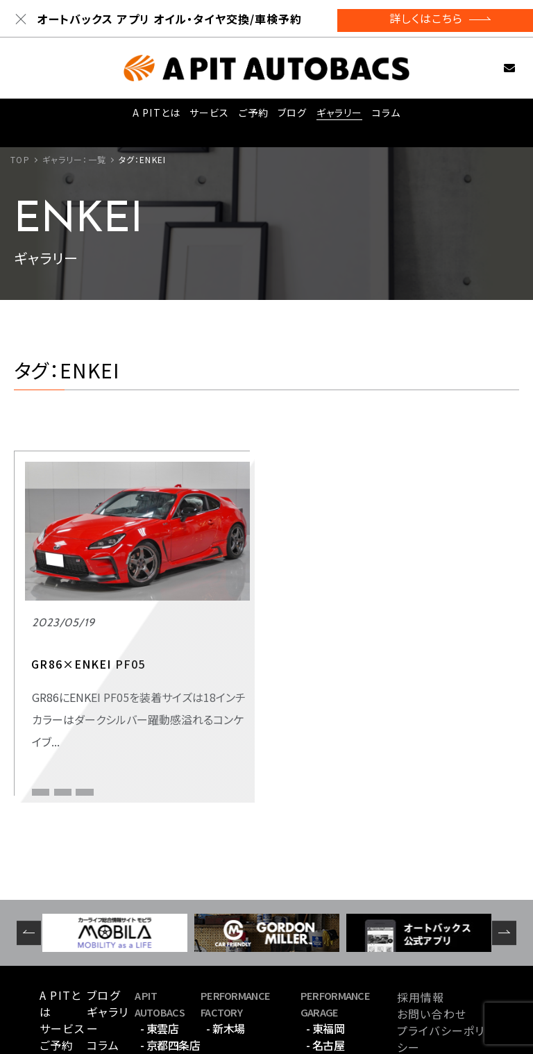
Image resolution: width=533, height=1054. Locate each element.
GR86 (156, 710)
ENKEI (116, 710)
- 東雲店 (159, 949)
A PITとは (153, 117)
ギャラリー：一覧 (74, 159)
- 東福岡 (325, 949)
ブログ (291, 117)
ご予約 (251, 117)
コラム (387, 117)
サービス (205, 117)
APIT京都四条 (60, 710)
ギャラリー (340, 117)
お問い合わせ (494, 68)
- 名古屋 (325, 965)
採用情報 (420, 918)
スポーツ (51, 684)
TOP (19, 159)
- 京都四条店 (170, 965)
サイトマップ (428, 984)
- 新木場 (225, 949)
